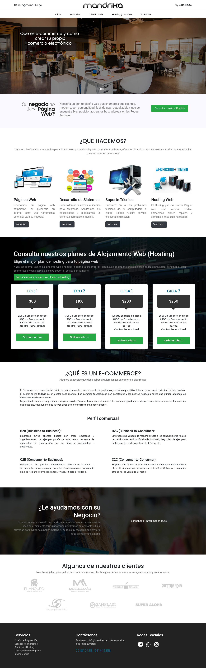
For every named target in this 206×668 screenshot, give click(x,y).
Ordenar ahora (32, 337)
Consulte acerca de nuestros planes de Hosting (42, 277)
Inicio (58, 14)
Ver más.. (21, 224)
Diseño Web (96, 14)
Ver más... (159, 224)
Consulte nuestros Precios (170, 108)
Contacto (146, 14)
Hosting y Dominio (122, 14)
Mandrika (75, 14)
